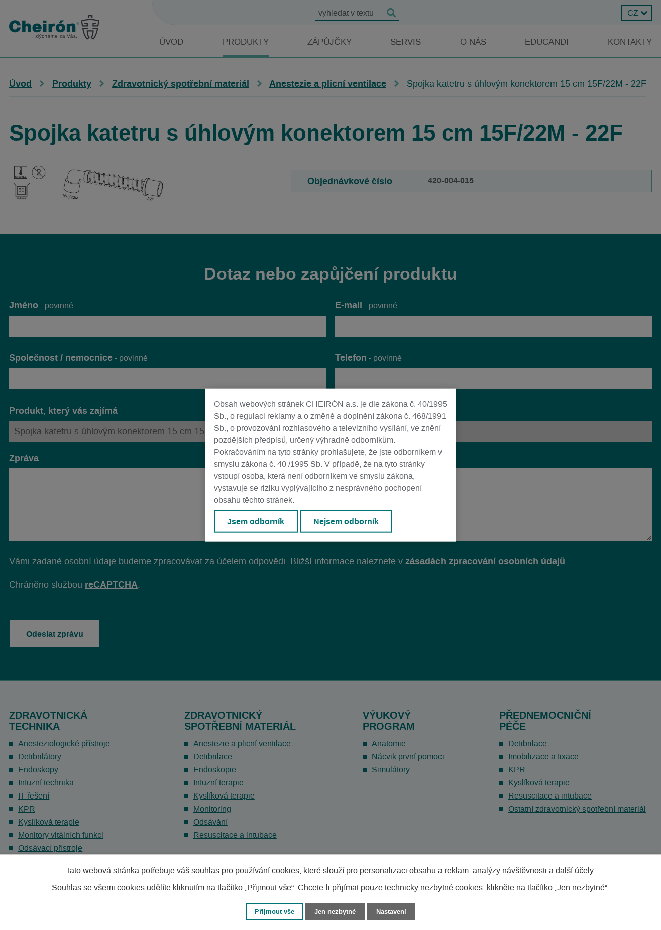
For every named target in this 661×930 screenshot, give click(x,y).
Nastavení (391, 911)
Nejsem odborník (346, 520)
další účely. (575, 871)
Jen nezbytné (335, 911)
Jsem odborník (255, 520)
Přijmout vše (274, 911)
